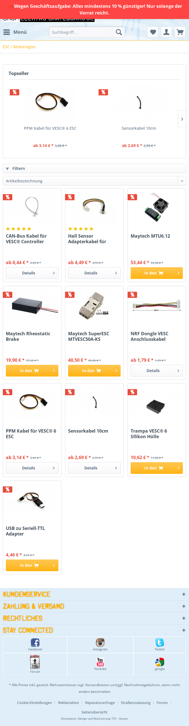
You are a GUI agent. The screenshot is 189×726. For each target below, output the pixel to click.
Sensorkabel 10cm (139, 128)
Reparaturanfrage (100, 702)
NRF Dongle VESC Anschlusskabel (149, 336)
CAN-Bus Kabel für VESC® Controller (26, 238)
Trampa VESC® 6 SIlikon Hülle (149, 433)
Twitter (160, 644)
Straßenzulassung (135, 702)
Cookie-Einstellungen (34, 702)
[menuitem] (15, 32)
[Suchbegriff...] (87, 32)
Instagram (100, 644)
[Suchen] (119, 32)
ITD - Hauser (120, 718)
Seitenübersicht (94, 712)
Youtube (100, 664)
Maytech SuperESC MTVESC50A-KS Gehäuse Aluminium (91, 336)
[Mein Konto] (166, 32)
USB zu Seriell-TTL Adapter (25, 531)
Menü (15, 31)
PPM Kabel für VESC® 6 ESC (50, 128)
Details (38, 272)
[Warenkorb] (180, 32)
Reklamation (68, 702)
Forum (35, 664)
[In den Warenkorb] (157, 273)
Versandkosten (97, 684)
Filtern (15, 168)
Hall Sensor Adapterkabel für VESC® (87, 238)
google (160, 664)
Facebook (35, 644)
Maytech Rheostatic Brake (28, 336)
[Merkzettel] (152, 32)
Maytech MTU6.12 (150, 236)
